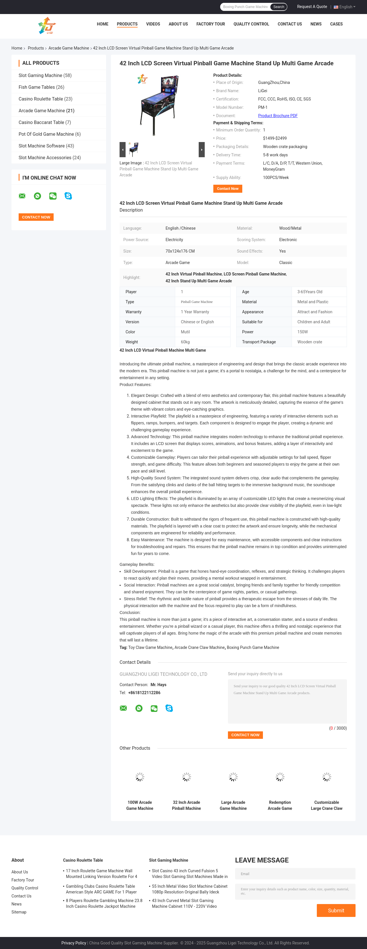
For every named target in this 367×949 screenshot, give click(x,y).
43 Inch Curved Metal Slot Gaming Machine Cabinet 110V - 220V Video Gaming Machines (184, 904)
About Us (178, 24)
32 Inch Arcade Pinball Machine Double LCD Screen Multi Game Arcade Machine (186, 805)
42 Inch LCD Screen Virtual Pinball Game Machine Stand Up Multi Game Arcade (159, 169)
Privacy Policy (73, 943)
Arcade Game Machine (68, 48)
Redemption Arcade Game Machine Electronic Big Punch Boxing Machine (280, 805)
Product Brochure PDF (278, 115)
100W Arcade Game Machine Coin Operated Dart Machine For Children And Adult (139, 805)
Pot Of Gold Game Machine (46, 134)
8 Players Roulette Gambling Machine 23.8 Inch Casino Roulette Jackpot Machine (104, 903)
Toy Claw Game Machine (150, 647)
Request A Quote (312, 6)
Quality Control (251, 24)
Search (278, 7)
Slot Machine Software (42, 146)
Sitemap (18, 912)
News (316, 24)
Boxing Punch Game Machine (253, 647)
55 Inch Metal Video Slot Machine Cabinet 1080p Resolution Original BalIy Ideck (189, 889)
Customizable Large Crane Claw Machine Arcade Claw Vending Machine (326, 805)
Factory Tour (210, 24)
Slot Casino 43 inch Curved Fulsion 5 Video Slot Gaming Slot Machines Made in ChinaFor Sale (190, 875)
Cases (336, 24)
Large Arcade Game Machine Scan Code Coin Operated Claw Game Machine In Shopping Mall (233, 805)
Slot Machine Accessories (45, 157)
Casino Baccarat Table (41, 122)
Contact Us (290, 24)
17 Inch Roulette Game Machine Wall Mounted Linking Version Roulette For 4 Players (101, 875)
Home (102, 24)
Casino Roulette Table (41, 99)
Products (127, 24)
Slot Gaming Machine (40, 75)
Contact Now (228, 188)
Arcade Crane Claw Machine (200, 647)
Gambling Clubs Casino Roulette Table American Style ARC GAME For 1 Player (101, 889)
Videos (153, 24)
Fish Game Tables (37, 87)
